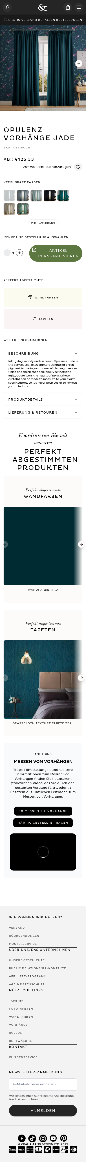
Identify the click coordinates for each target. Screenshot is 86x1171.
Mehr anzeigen (43, 222)
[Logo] (43, 7)
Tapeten (16, 1000)
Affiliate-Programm (28, 976)
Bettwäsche (20, 1040)
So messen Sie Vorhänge (43, 811)
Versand (17, 927)
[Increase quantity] (19, 253)
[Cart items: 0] (68, 7)
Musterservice (23, 943)
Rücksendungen (24, 935)
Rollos (15, 1032)
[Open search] (7, 7)
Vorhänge (18, 1024)
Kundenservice (23, 1057)
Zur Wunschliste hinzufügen (47, 167)
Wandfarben (21, 1016)
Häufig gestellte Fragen (43, 822)
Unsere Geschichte (27, 960)
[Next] (78, 63)
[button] (43, 297)
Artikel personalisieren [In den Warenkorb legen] (55, 253)
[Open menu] (78, 7)
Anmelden (43, 1110)
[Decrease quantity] (7, 253)
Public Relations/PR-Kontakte (37, 968)
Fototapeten (21, 1008)
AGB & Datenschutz (27, 984)
